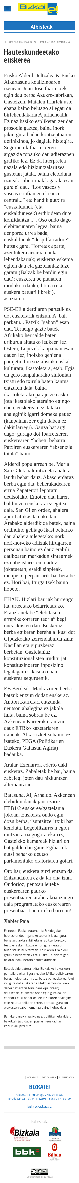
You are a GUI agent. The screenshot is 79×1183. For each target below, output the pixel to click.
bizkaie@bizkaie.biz (39, 1106)
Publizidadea (66, 1077)
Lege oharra (48, 1077)
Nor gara (32, 1077)
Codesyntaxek (35, 1176)
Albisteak (41, 27)
